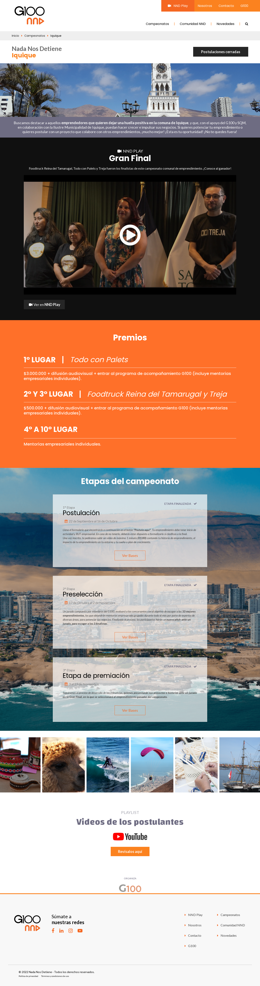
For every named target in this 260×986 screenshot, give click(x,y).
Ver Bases (130, 555)
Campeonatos (157, 24)
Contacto (226, 5)
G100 (244, 5)
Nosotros (205, 5)
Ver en (44, 304)
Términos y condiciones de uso (55, 976)
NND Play (178, 5)
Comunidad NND (193, 24)
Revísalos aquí (130, 851)
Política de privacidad (28, 976)
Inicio (15, 36)
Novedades (225, 24)
